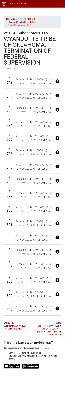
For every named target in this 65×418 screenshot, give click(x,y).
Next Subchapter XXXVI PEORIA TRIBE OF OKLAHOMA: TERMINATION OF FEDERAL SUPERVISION (49, 329)
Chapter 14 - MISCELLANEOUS (21, 22)
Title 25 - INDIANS (27, 19)
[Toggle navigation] (59, 3)
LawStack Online (14, 3)
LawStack (11, 19)
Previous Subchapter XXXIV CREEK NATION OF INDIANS (15, 326)
